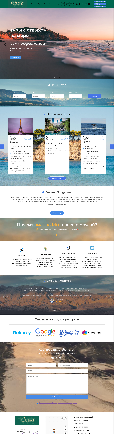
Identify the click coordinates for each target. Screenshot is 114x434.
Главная (34, 4)
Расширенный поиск (57, 103)
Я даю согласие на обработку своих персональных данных (58, 406)
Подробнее (15, 57)
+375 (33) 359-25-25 (67, 4)
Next (109, 43)
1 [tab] (54, 77)
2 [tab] (57, 77)
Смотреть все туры (57, 178)
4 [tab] (58, 175)
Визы (46, 4)
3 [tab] (59, 77)
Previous (5, 43)
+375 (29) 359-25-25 (67, 2)
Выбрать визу (57, 213)
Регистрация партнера (98, 4)
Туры (40, 4)
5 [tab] (61, 175)
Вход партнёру (100, 6)
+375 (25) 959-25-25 (67, 5)
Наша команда (54, 4)
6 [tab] (63, 175)
